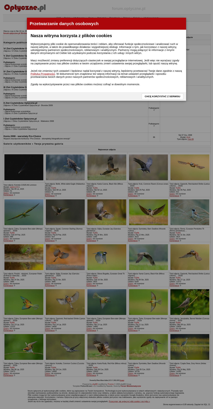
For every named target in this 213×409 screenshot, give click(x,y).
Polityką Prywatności (43, 73)
